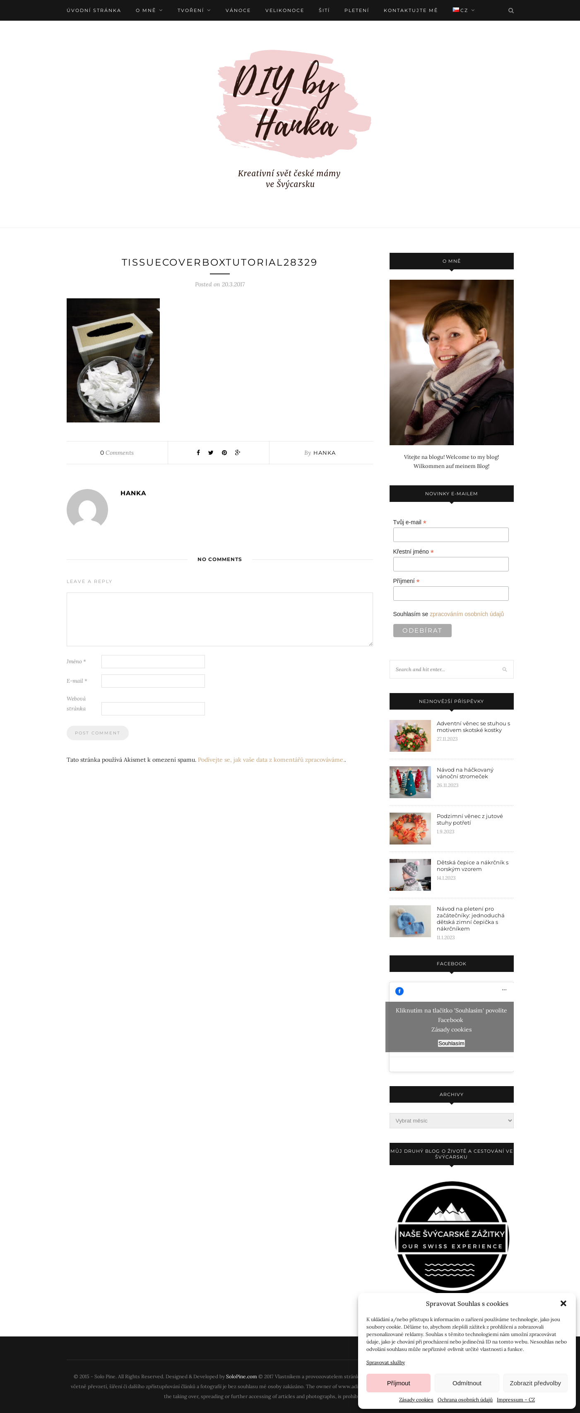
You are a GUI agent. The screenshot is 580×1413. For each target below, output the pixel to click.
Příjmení (406, 581)
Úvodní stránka (94, 10)
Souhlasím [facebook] (451, 1043)
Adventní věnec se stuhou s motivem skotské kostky (473, 726)
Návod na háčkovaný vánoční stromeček (465, 773)
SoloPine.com (241, 1376)
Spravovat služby (385, 1362)
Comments (117, 453)
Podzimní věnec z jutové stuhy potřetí (470, 819)
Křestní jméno (413, 552)
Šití (324, 10)
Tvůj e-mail (410, 522)
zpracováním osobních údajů (467, 614)
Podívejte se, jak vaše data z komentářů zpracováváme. (271, 760)
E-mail (77, 681)
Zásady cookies (416, 1399)
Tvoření (191, 10)
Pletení (356, 10)
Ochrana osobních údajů (465, 1399)
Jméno (76, 661)
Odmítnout (466, 1383)
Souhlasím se (448, 614)
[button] (563, 1303)
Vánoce (238, 10)
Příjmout (398, 1383)
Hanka (324, 453)
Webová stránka (76, 704)
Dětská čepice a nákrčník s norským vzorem (472, 865)
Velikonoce (284, 10)
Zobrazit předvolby (535, 1383)
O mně (146, 10)
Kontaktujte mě (411, 10)
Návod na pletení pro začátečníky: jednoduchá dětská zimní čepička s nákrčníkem (471, 918)
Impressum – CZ (516, 1399)
